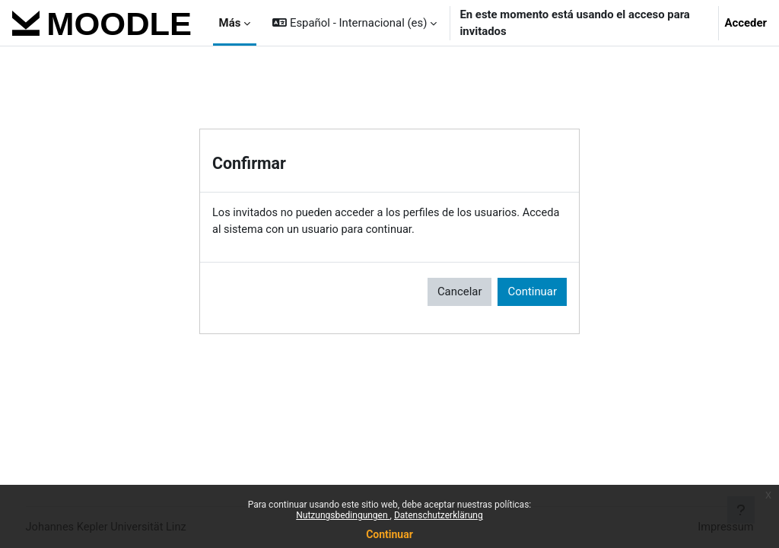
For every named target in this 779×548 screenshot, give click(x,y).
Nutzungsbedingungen (343, 515)
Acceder (746, 23)
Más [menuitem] (230, 23)
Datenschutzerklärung (438, 515)
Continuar (389, 534)
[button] (354, 23)
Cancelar (459, 292)
